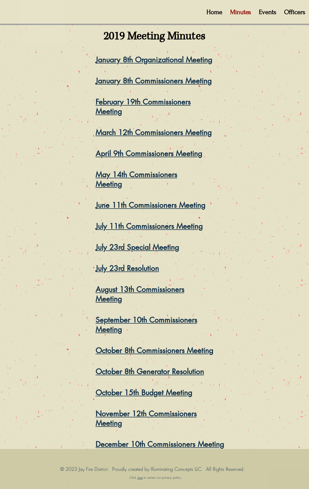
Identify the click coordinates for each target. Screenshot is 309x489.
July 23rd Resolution (127, 268)
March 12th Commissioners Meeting (154, 132)
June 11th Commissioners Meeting (150, 205)
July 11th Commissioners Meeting (149, 226)
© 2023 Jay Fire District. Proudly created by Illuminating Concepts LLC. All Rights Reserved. (152, 469)
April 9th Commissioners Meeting (149, 153)
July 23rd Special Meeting (137, 247)
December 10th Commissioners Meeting (160, 444)
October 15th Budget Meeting (144, 392)
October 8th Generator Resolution (150, 371)
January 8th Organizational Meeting (154, 60)
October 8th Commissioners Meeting (154, 350)
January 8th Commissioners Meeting (154, 81)
